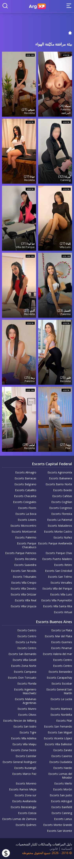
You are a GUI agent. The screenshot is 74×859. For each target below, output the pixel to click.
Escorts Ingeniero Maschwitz (25, 691)
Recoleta (29, 113)
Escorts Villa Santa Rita (57, 606)
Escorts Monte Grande (57, 825)
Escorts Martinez (61, 709)
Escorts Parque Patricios (20, 553)
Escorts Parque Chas (59, 553)
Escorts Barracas (25, 478)
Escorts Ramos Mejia (22, 789)
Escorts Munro (27, 709)
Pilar (68, 448)
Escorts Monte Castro (58, 531)
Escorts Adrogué (61, 801)
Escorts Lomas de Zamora (19, 819)
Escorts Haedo (62, 768)
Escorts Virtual (63, 612)
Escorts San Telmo (60, 577)
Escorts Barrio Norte (59, 484)
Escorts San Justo (61, 795)
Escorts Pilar (64, 720)
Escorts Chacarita (25, 496)
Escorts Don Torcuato (22, 677)
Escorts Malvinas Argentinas (25, 701)
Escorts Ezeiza (27, 813)
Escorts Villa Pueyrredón (56, 600)
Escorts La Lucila (61, 699)
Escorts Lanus (63, 819)
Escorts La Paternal (59, 520)
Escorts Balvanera (60, 478)
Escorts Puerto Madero (57, 559)
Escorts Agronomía (60, 472)
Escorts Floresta (61, 514)
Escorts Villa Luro (61, 594)
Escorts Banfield (61, 807)
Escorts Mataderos (60, 525)
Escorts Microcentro (23, 525)
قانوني (54, 848)
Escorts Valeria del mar (57, 654)
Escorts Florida (26, 683)
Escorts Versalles (61, 582)
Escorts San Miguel (60, 732)
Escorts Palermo (25, 537)
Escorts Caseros (61, 756)
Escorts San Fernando (58, 726)
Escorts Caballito (25, 490)
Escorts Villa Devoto (23, 588)
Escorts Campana (25, 672)
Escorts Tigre (28, 732)
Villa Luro (65, 247)
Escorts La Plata (61, 630)
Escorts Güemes (61, 642)
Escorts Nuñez (62, 537)
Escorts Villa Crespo (23, 582)
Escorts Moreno (26, 783)
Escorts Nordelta (61, 714)
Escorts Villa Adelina (23, 738)
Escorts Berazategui (23, 807)
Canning (65, 180)
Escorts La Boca (25, 514)
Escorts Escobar (62, 683)
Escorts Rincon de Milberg (19, 720)
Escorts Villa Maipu (24, 744)
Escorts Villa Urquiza (23, 606)
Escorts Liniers (27, 520)
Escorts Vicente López (58, 738)
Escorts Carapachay (59, 677)
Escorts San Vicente (59, 831)
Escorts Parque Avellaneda (55, 543)
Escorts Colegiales (24, 502)
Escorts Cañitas (62, 496)
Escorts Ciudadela (60, 762)
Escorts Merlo (63, 783)
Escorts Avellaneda (24, 801)
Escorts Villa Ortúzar (23, 594)
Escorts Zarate (62, 750)
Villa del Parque (25, 247)
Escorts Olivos (27, 714)
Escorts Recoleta (25, 559)
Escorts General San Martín (59, 691)
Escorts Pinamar (61, 648)
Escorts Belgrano (25, 484)
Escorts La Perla (26, 642)
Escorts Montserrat (24, 531)
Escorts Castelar (26, 756)
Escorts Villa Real (25, 600)
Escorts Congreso (60, 508)
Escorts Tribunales (24, 577)
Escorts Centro (26, 630)
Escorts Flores (27, 508)
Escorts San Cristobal (58, 571)
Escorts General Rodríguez (19, 762)
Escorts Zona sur (25, 795)
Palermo (66, 109)
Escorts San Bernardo (22, 654)
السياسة (66, 848)
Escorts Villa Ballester (58, 744)
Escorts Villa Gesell (24, 660)
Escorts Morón (62, 789)
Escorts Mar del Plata (58, 636)
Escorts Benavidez (60, 672)
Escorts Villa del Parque (57, 588)
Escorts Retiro (63, 565)
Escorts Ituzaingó (25, 768)
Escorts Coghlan (61, 502)
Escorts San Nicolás (23, 571)
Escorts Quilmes (26, 825)
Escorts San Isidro (24, 726)
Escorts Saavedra (25, 565)
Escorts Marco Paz (24, 774)
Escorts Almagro (25, 472)
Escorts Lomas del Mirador (60, 775)
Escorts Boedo (62, 490)
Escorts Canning (62, 813)
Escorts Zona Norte (23, 666)
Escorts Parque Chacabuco (26, 545)
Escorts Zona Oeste (23, 750)
